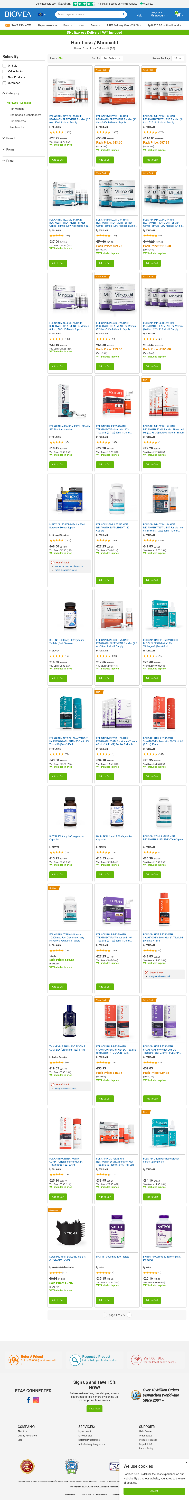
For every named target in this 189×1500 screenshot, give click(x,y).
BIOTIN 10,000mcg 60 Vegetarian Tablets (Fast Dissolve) (66, 641)
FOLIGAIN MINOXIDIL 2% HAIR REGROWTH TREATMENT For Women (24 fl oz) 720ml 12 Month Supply (163, 326)
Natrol (102, 1267)
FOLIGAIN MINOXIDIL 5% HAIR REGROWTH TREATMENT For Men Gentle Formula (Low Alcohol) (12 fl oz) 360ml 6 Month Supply (116, 223)
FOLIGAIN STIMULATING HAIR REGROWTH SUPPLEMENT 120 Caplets (112, 527)
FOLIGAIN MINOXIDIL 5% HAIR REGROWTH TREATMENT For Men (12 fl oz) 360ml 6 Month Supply (116, 119)
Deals (95, 25)
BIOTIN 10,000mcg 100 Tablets (112, 1256)
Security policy (118, 1494)
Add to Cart (58, 159)
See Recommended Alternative (69, 566)
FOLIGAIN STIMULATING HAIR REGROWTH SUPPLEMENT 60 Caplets (163, 838)
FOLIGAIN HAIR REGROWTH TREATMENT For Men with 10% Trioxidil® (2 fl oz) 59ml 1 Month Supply (113, 429)
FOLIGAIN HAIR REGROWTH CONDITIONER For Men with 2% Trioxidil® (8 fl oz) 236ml (66, 1161)
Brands (67, 25)
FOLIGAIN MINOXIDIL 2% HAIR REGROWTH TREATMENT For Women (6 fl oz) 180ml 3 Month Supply (69, 326)
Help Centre (145, 1431)
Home (78, 48)
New (81, 25)
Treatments (17, 127)
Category (11, 93)
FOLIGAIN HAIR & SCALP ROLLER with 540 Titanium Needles (69, 428)
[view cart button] (180, 15)
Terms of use (86, 1494)
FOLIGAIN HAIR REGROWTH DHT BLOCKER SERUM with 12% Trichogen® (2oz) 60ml (160, 643)
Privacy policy (101, 1494)
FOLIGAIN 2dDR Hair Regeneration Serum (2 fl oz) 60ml (161, 1160)
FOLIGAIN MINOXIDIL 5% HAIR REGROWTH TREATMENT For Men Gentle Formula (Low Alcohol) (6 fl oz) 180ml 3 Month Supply (69, 223)
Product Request (148, 1439)
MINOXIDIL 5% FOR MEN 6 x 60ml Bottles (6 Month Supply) (67, 526)
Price (8, 161)
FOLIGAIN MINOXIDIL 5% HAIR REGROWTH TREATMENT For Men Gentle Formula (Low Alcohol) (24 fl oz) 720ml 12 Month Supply (163, 223)
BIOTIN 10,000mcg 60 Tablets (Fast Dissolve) (162, 1258)
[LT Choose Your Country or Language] (41, 14)
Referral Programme (89, 1439)
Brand (9, 138)
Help (139, 15)
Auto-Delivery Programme (91, 1444)
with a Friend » (164, 25)
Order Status (145, 1435)
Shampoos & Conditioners (25, 115)
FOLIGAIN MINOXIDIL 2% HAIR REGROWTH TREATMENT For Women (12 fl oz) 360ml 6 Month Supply (116, 326)
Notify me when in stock (66, 570)
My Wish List (85, 1435)
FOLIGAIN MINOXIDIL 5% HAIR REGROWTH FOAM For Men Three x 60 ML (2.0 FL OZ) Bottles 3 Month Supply (163, 429)
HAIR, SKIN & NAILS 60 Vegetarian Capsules (114, 838)
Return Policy (146, 1448)
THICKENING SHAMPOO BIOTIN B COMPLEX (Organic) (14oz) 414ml (67, 1048)
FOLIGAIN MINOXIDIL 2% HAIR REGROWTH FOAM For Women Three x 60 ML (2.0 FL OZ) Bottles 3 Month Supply (116, 741)
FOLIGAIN (56, 127)
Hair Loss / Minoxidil (19, 102)
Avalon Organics (59, 1057)
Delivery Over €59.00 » (123, 25)
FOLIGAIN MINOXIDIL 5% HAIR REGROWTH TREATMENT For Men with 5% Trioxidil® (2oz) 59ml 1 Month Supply (163, 527)
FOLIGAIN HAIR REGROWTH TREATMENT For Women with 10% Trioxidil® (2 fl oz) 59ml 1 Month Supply (114, 937)
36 (177, 58)
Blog (20, 1439)
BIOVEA (55, 651)
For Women (17, 108)
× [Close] (186, 1463)
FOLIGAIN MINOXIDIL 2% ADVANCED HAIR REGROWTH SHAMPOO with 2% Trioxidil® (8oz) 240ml (69, 741)
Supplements (18, 121)
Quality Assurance (27, 1435)
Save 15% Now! (18, 25)
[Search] (123, 14)
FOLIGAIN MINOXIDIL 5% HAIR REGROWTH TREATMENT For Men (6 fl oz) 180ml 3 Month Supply (69, 119)
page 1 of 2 (117, 1315)
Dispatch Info (146, 1444)
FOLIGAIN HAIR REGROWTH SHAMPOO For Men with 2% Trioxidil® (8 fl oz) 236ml (163, 741)
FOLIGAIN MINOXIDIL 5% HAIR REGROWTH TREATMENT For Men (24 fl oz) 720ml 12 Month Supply (163, 119)
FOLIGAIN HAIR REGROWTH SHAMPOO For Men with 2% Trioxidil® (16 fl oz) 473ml (163, 937)
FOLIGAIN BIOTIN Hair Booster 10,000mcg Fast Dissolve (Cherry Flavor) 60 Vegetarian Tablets (66, 937)
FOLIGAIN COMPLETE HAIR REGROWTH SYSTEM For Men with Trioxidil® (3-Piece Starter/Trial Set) (115, 1161)
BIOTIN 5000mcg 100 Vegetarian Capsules (66, 838)
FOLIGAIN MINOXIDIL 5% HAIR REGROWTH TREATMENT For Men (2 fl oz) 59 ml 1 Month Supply (116, 643)
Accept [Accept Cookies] (154, 1491)
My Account (84, 1431)
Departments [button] (47, 25)
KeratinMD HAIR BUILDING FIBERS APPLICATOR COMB (67, 1258)
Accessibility (70, 1494)
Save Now (94, 1408)
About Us (22, 1431)
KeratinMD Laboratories (63, 1267)
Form (8, 149)
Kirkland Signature (60, 535)
